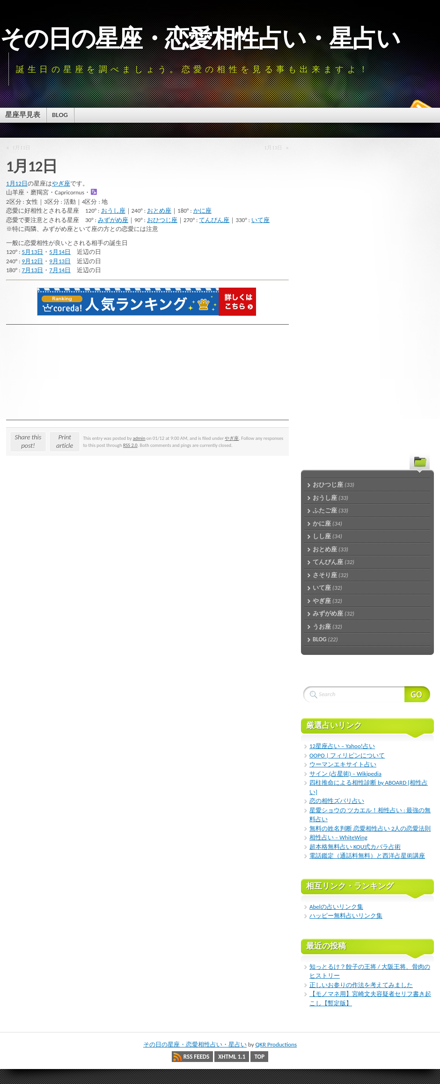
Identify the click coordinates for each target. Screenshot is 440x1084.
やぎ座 (61, 183)
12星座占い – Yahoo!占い (342, 746)
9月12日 (33, 261)
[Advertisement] (351, 290)
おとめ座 (159, 210)
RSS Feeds (196, 1056)
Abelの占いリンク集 (336, 906)
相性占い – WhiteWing (338, 837)
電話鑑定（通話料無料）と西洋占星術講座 (367, 855)
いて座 (260, 219)
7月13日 (33, 270)
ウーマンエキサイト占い (342, 764)
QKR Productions (276, 1044)
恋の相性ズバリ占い (336, 800)
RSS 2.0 (130, 445)
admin (139, 438)
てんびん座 (214, 219)
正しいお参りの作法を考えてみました (361, 984)
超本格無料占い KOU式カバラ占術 (355, 846)
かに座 (202, 210)
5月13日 (33, 251)
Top (259, 1056)
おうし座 (113, 210)
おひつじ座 (162, 219)
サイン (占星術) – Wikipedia (345, 773)
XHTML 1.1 (231, 1056)
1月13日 (273, 147)
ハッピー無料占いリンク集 (345, 915)
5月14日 (60, 251)
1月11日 (22, 147)
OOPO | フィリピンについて (347, 755)
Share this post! (28, 441)
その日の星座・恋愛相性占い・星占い (200, 38)
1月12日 (17, 183)
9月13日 (60, 261)
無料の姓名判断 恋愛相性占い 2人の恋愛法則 (370, 828)
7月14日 (60, 270)
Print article (64, 441)
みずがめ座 (113, 219)
